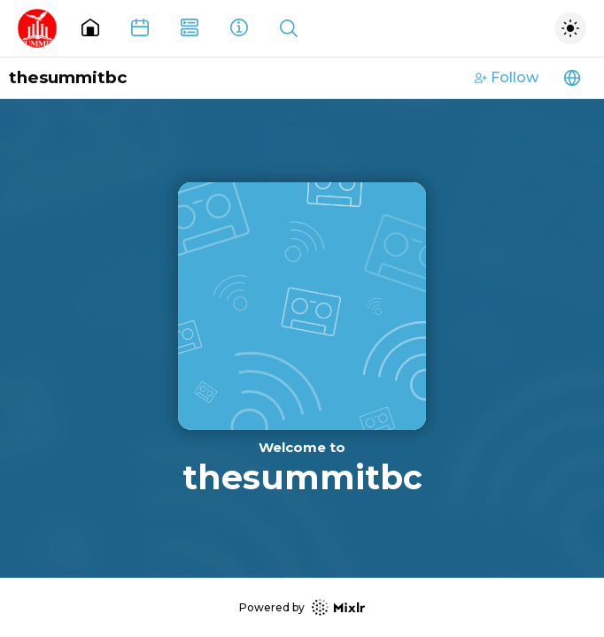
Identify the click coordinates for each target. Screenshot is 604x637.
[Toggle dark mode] (570, 28)
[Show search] (289, 28)
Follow (506, 77)
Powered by (302, 607)
